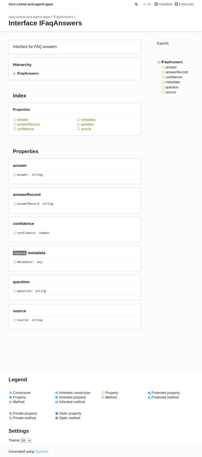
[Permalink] (31, 166)
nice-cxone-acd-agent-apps (31, 4)
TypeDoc (41, 451)
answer (22, 120)
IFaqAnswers (63, 17)
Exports (163, 43)
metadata (88, 120)
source (86, 129)
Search (136, 4)
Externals (186, 4)
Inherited (165, 4)
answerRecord (28, 124)
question (87, 124)
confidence (25, 129)
